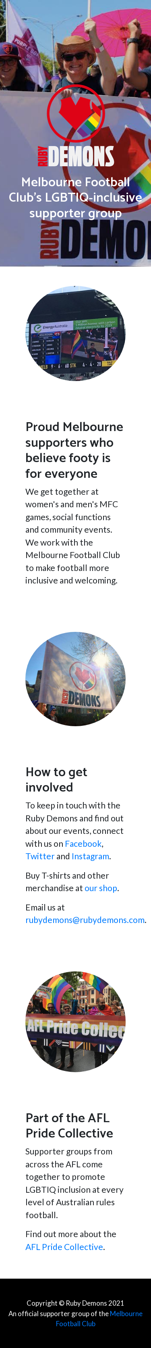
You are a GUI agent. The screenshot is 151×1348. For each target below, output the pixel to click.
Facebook (83, 843)
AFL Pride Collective (64, 1247)
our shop (101, 888)
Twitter (40, 856)
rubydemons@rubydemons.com (85, 920)
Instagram (90, 856)
